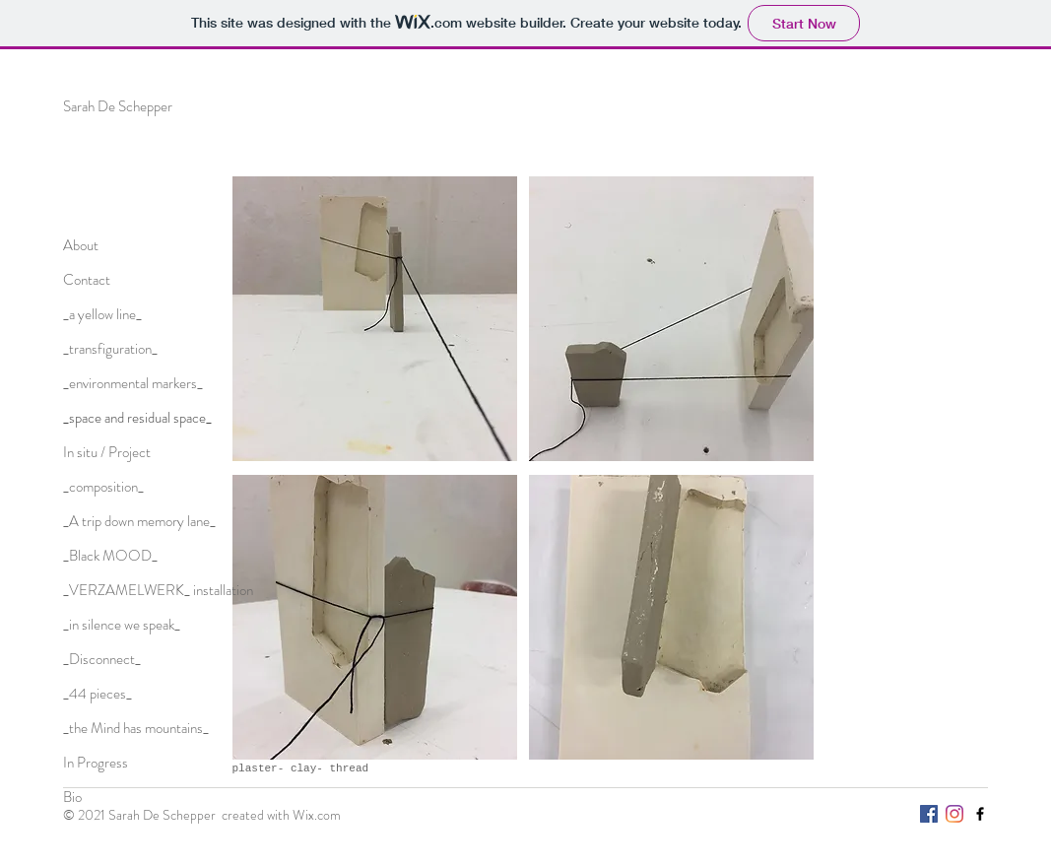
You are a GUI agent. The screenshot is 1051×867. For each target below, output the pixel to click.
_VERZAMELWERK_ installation (158, 590)
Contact (86, 280)
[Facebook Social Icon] (929, 814)
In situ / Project (107, 452)
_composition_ (103, 487)
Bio (72, 797)
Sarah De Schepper (117, 106)
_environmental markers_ (133, 383)
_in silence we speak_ (121, 624)
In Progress (95, 762)
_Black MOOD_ (110, 556)
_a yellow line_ (102, 314)
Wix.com (317, 815)
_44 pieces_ (97, 693)
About (81, 245)
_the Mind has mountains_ (136, 728)
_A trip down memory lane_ (139, 521)
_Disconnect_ (102, 659)
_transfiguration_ (110, 349)
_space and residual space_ (137, 418)
